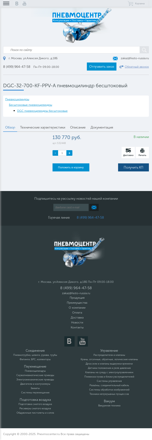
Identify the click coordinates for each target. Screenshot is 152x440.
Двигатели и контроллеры (35, 383)
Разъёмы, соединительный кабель (109, 385)
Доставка (77, 317)
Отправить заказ (101, 66)
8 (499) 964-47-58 (16, 67)
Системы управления (109, 381)
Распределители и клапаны (109, 355)
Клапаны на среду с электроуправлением (109, 372)
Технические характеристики (42, 127)
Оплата (77, 312)
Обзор (10, 127)
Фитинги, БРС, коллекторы (35, 359)
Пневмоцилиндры (17, 99)
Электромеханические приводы (35, 379)
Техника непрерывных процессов (109, 394)
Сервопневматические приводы (35, 375)
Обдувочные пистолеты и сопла (35, 412)
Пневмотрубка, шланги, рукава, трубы (35, 355)
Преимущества (77, 302)
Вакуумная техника (109, 405)
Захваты (35, 388)
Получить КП (133, 167)
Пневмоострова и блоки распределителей (109, 376)
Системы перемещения (35, 392)
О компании (77, 307)
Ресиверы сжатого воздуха (35, 408)
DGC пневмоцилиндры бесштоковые (42, 111)
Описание (78, 127)
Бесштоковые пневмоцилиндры (30, 105)
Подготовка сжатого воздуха (35, 404)
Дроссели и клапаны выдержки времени (109, 363)
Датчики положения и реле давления (109, 368)
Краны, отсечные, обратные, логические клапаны (109, 359)
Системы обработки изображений (109, 389)
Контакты (77, 327)
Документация (102, 127)
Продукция (77, 298)
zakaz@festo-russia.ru (131, 58)
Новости (77, 322)
